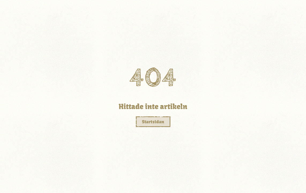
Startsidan (153, 121)
